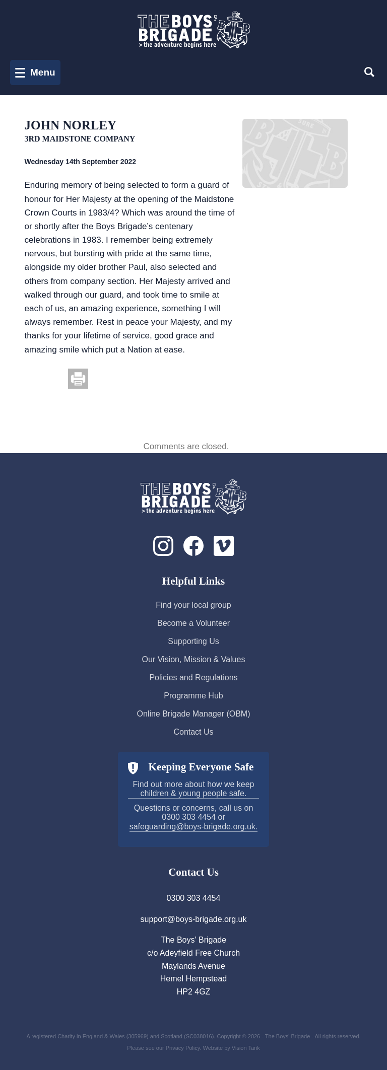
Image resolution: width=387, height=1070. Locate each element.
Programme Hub (193, 695)
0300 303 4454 (189, 817)
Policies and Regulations (193, 677)
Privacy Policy (183, 1048)
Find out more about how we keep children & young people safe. (193, 789)
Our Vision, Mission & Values (193, 659)
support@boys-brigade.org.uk (193, 919)
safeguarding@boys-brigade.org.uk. (194, 826)
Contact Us (193, 732)
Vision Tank (246, 1048)
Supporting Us (193, 641)
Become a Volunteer (193, 623)
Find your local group (193, 605)
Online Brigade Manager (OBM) (193, 713)
